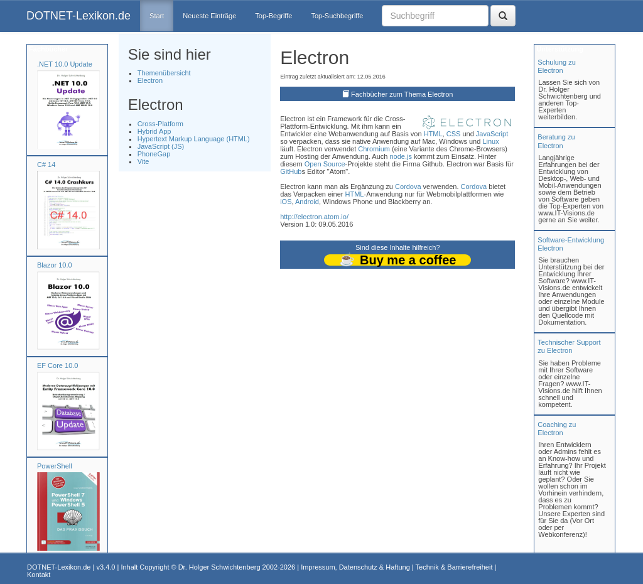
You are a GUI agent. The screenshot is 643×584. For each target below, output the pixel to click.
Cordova (408, 186)
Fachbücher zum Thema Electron (402, 94)
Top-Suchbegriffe (337, 15)
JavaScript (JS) (161, 146)
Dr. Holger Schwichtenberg (219, 567)
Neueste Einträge (209, 15)
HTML (433, 134)
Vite (143, 161)
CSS (453, 134)
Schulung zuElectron (557, 66)
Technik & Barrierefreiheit (454, 567)
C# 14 (46, 164)
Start (156, 15)
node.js (400, 156)
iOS (285, 201)
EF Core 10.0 (57, 365)
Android (307, 201)
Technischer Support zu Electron (569, 346)
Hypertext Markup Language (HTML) (194, 139)
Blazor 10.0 (54, 265)
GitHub (290, 171)
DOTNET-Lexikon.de (78, 15)
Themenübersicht (164, 73)
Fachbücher (47, 49)
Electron (150, 80)
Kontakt (38, 574)
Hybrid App (154, 131)
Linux (490, 141)
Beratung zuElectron (556, 141)
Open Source (325, 164)
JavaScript (492, 134)
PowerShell (54, 466)
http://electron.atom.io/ (314, 216)
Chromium (374, 149)
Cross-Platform (160, 123)
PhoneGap (154, 154)
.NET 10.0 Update (64, 64)
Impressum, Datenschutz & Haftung (355, 567)
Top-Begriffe (273, 15)
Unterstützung (558, 49)
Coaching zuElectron (557, 428)
